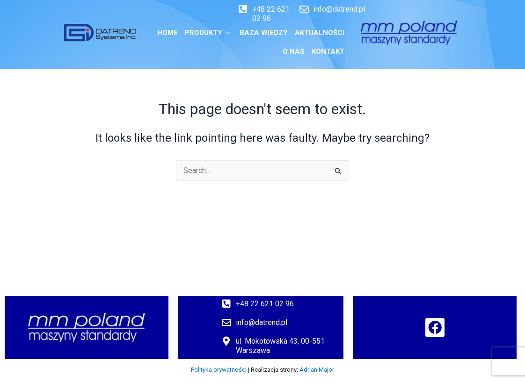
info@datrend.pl (339, 9)
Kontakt (328, 51)
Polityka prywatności (219, 369)
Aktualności (319, 33)
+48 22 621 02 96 (265, 303)
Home (167, 33)
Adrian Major (316, 369)
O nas (294, 51)
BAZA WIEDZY (264, 33)
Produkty (209, 33)
